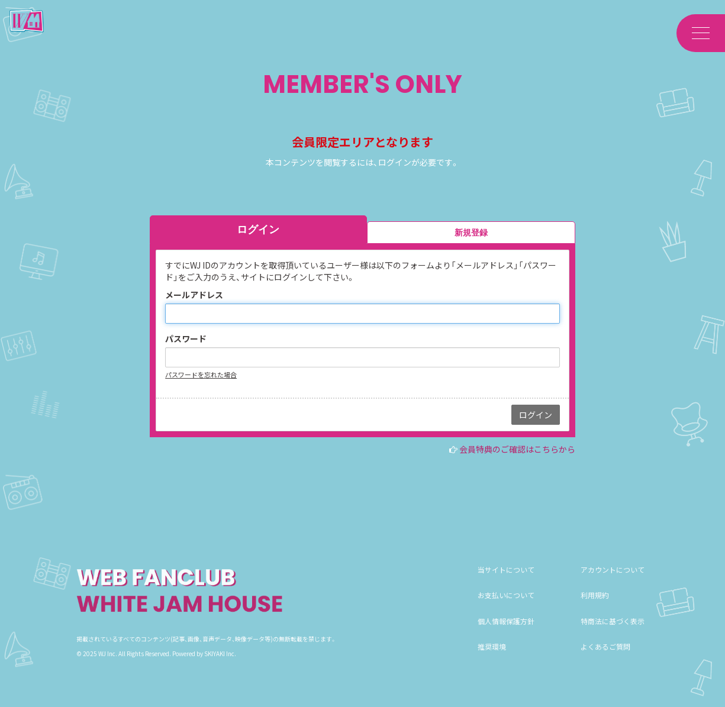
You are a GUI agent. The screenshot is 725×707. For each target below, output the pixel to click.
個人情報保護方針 (506, 632)
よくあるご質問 (605, 658)
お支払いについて (506, 607)
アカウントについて (613, 581)
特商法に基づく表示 (613, 632)
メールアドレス (194, 295)
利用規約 (595, 607)
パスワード (186, 338)
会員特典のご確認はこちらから (517, 449)
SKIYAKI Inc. (220, 664)
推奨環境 (492, 658)
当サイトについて (506, 581)
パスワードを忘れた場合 (201, 374)
